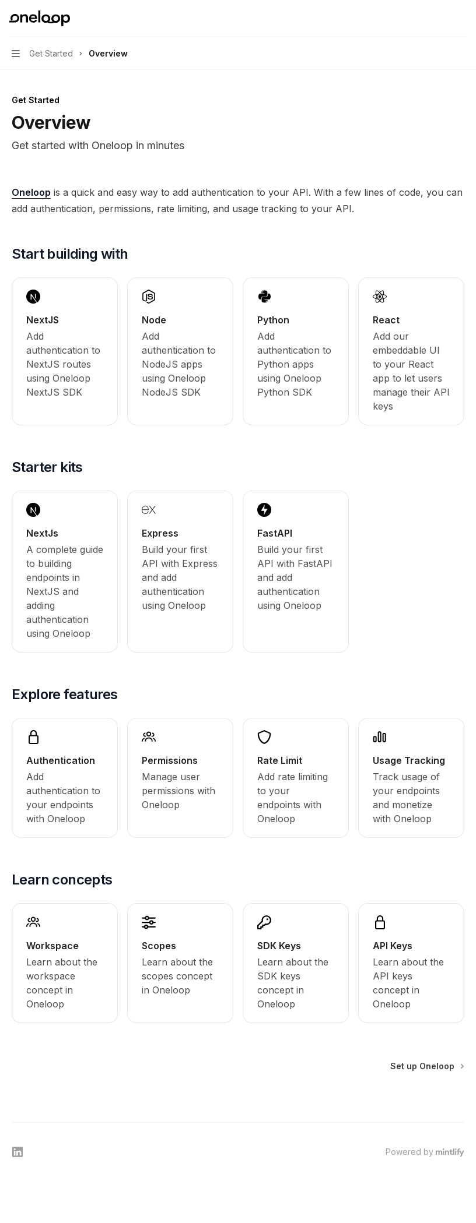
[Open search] (438, 18)
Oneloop (31, 192)
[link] (65, 351)
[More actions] (461, 18)
